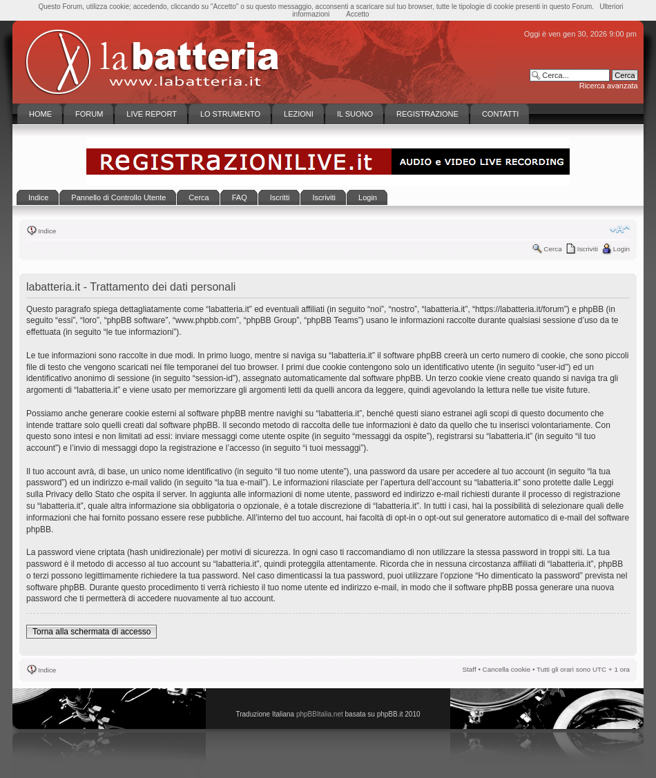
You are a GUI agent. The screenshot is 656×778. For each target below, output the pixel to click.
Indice (47, 231)
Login (621, 249)
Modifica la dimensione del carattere (620, 229)
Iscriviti (587, 249)
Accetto (357, 14)
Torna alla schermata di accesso (91, 631)
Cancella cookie (507, 669)
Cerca (552, 249)
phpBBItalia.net (319, 714)
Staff (469, 669)
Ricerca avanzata (608, 85)
